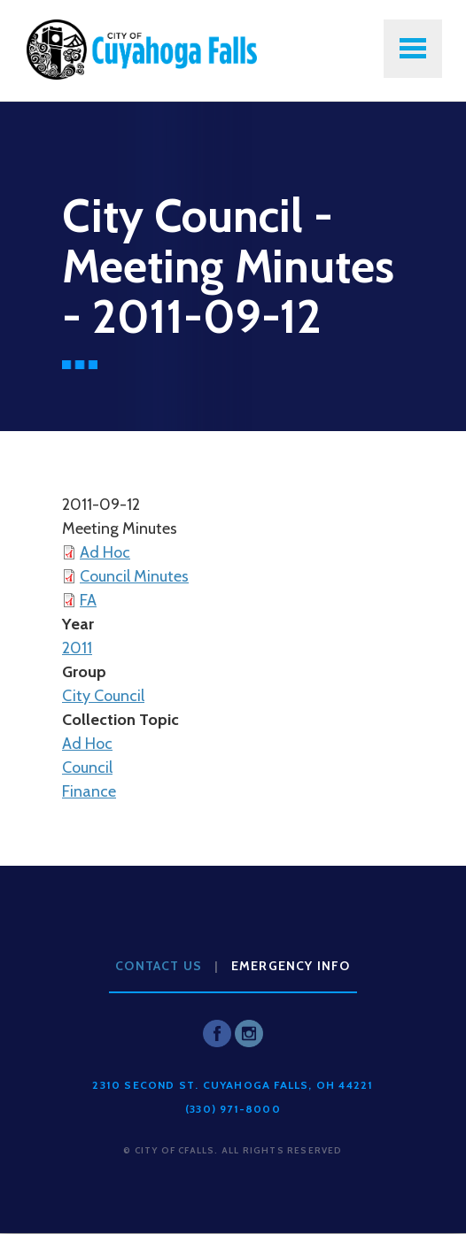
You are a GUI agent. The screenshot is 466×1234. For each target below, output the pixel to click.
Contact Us (158, 966)
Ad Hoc (105, 552)
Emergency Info (291, 966)
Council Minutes (134, 576)
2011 (77, 648)
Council (87, 767)
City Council (103, 696)
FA (88, 600)
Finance (89, 791)
